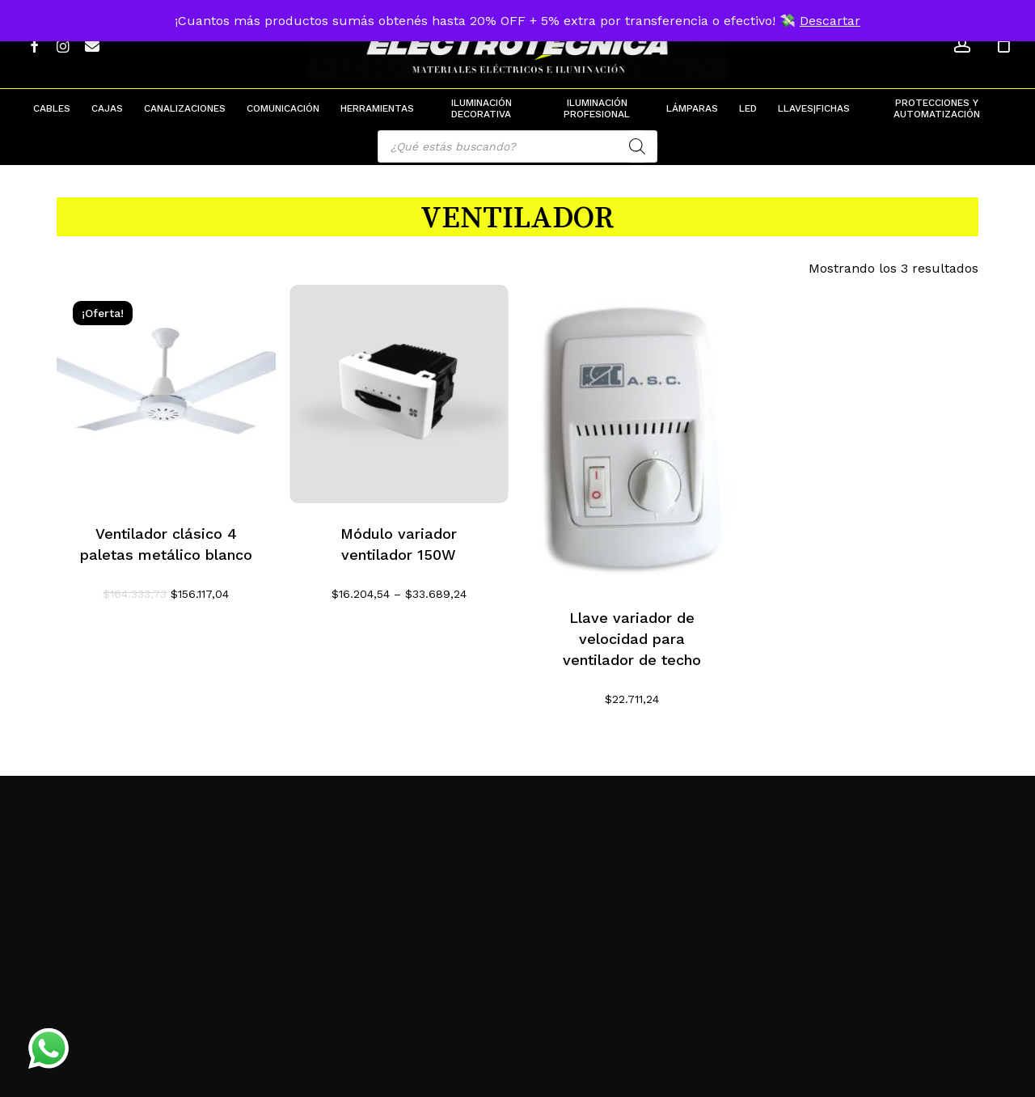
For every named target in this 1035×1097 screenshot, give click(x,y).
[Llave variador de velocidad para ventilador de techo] (631, 436)
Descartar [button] (830, 20)
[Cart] (1003, 44)
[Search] (637, 146)
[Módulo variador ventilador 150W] (399, 394)
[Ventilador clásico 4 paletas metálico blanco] (166, 394)
